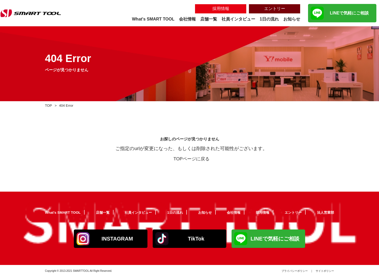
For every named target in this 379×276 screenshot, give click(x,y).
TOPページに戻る (191, 158)
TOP (49, 105)
